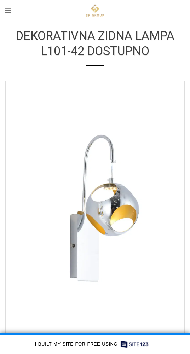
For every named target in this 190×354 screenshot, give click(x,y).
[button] (8, 10)
